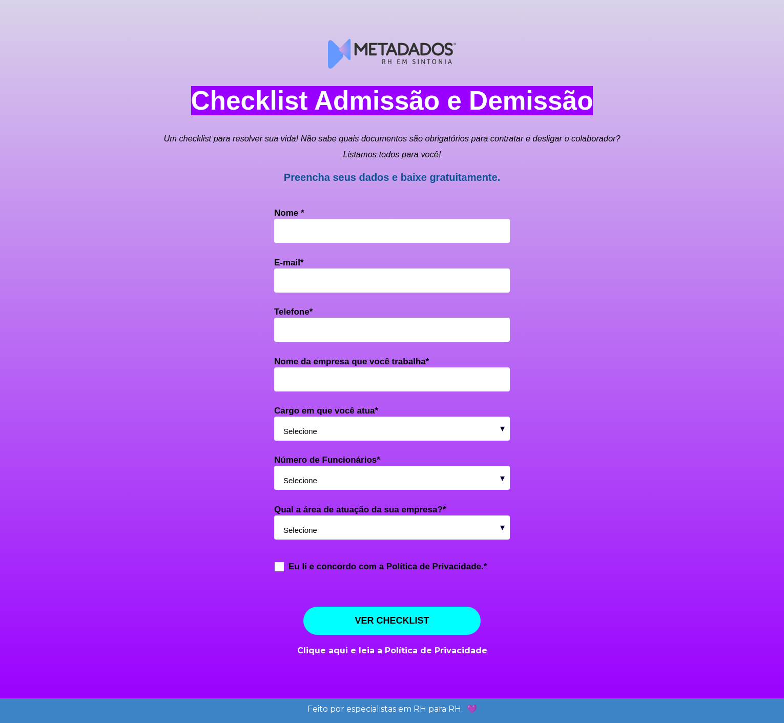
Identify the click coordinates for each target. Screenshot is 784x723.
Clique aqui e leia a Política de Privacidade (392, 650)
